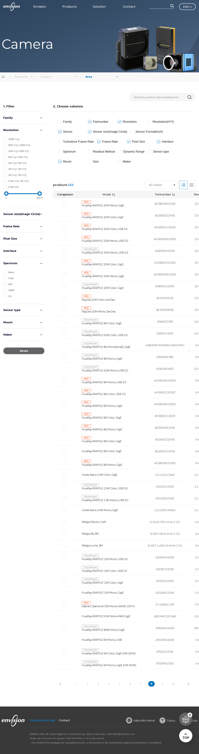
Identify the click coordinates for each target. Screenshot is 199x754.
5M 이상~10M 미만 (18, 157)
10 (173, 683)
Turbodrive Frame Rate (78, 141)
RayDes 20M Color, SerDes (98, 299)
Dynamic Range (133, 151)
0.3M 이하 (13, 187)
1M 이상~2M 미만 (17, 175)
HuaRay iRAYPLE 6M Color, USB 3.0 (104, 394)
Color (11, 278)
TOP (185, 738)
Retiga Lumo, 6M (92, 545)
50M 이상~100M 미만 (19, 145)
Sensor (67, 131)
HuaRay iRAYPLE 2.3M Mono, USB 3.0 (105, 500)
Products (21, 76)
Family (8, 117)
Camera (46, 76)
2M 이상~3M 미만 (17, 169)
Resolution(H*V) (163, 121)
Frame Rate (11, 226)
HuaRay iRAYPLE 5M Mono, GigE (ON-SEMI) (109, 665)
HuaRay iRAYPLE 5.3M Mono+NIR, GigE (106, 616)
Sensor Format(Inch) (149, 131)
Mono (11, 272)
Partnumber (100, 121)
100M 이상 (13, 139)
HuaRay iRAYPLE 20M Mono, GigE (103, 205)
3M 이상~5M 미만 (17, 163)
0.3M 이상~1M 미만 (18, 181)
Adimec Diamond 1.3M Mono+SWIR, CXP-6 (108, 606)
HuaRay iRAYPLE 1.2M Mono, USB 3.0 (105, 559)
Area (88, 76)
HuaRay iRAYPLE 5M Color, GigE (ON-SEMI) (109, 653)
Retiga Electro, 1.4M (94, 522)
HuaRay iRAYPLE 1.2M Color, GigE (102, 582)
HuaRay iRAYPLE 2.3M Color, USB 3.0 (105, 488)
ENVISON (11, 6)
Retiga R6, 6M (90, 533)
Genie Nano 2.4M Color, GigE (99, 474)
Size (96, 161)
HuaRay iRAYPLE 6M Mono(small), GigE (106, 347)
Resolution (11, 130)
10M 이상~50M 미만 (18, 151)
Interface (9, 251)
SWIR (11, 290)
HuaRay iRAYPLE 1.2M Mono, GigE (103, 592)
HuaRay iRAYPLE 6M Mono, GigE (102, 358)
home (3, 76)
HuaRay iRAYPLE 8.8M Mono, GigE (103, 629)
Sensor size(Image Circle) (21, 214)
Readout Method (104, 151)
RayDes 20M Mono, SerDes (98, 311)
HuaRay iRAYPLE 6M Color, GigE (102, 323)
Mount (7, 322)
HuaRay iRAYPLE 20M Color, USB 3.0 (105, 229)
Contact (64, 720)
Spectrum (10, 263)
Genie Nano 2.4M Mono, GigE (100, 510)
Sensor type (12, 310)
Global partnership (42, 720)
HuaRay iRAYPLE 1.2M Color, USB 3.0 (104, 571)
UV (9, 296)
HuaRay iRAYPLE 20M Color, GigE (103, 217)
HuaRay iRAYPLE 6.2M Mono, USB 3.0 (105, 370)
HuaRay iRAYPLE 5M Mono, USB (102, 639)
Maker (7, 334)
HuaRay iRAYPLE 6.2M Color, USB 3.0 (105, 335)
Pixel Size (10, 238)
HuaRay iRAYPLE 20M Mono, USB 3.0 (105, 240)
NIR (10, 284)
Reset (24, 351)
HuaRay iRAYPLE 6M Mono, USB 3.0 (104, 382)
